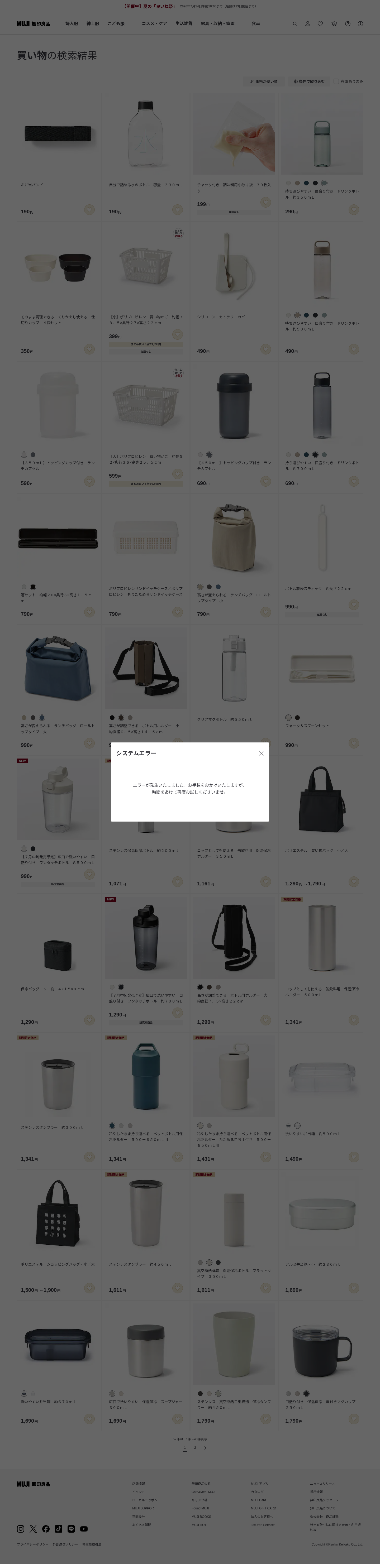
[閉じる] (261, 753)
